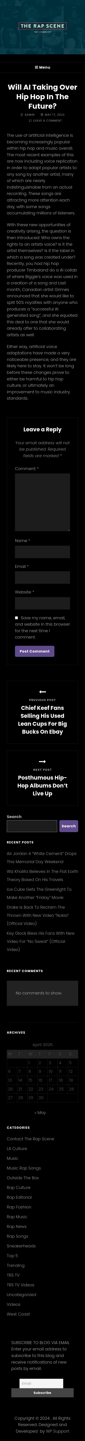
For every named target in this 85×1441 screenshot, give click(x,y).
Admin (30, 115)
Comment (27, 468)
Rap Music (17, 1217)
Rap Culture (19, 1187)
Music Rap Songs (24, 1168)
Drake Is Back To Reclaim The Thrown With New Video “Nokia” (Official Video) (38, 915)
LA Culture (17, 1148)
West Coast (18, 1314)
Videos (13, 1304)
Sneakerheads (21, 1246)
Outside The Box (23, 1178)
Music (12, 1158)
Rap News (17, 1226)
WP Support (57, 1431)
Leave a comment (47, 120)
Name (22, 540)
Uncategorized (21, 1294)
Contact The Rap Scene (30, 1139)
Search (14, 816)
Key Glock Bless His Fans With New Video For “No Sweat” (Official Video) (41, 941)
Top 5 (12, 1255)
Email (22, 566)
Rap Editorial (19, 1197)
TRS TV (13, 1275)
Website (24, 592)
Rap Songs (17, 1236)
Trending (15, 1265)
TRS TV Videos (20, 1285)
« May (40, 1112)
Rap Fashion (19, 1207)
